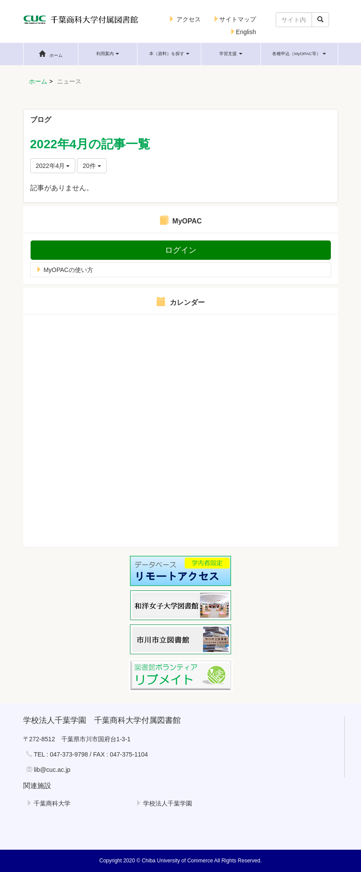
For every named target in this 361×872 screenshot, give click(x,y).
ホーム (38, 81)
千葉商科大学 (48, 803)
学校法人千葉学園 (164, 803)
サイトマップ (234, 19)
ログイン (180, 250)
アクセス (184, 19)
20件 (92, 165)
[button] (107, 53)
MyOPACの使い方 (64, 269)
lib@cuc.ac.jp (52, 769)
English (243, 31)
